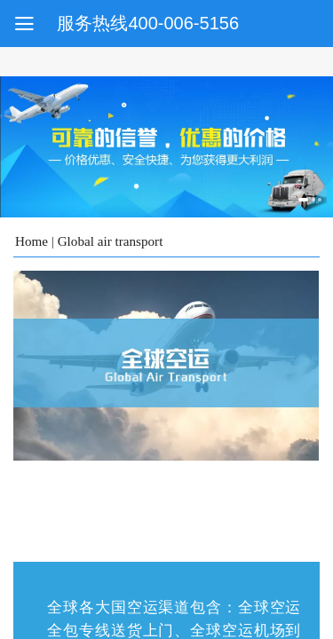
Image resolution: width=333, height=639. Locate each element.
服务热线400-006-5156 (148, 23)
